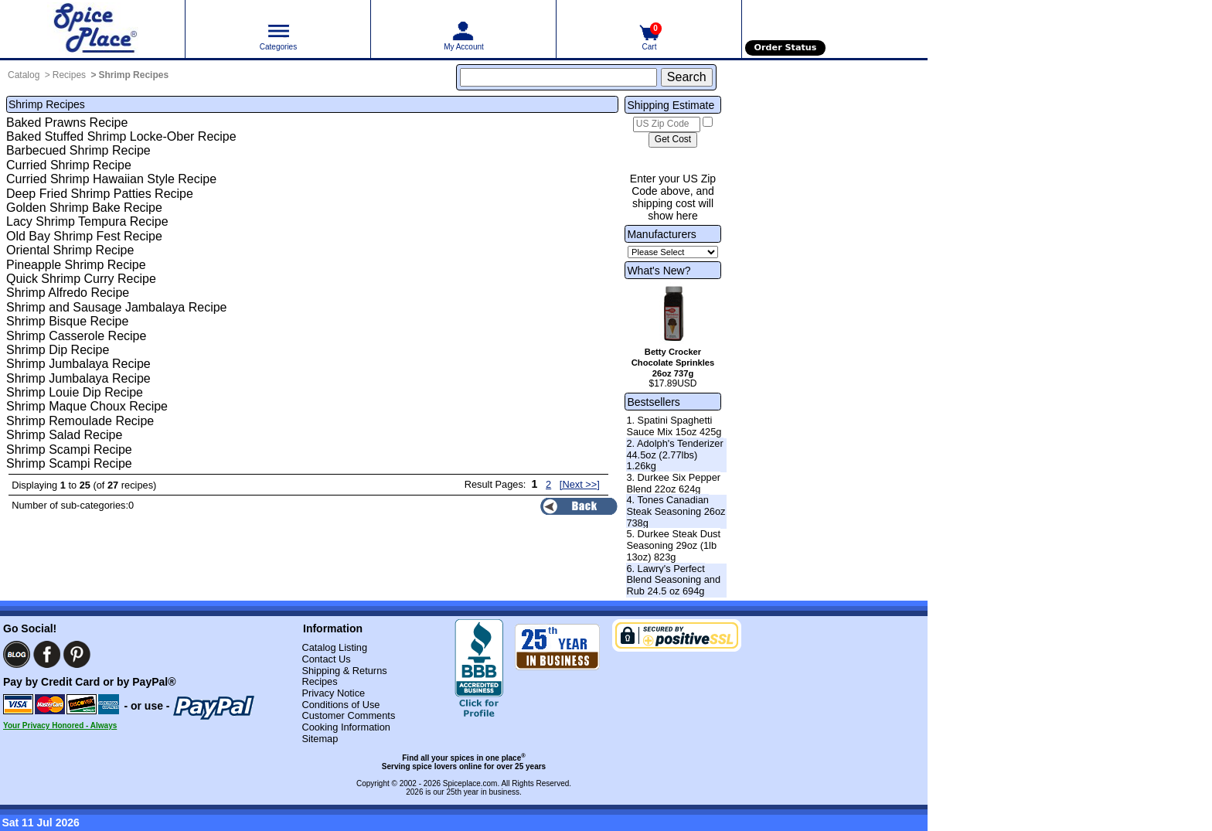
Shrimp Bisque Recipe (67, 321)
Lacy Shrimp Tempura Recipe (87, 221)
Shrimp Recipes (133, 75)
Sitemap (319, 738)
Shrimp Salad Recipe (64, 434)
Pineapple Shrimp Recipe (76, 264)
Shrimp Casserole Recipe (76, 335)
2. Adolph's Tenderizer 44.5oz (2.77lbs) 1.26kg (674, 455)
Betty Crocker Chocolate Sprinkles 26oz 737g (673, 362)
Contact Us (325, 659)
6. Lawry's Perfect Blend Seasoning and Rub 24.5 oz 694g (673, 580)
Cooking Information (345, 727)
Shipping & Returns (343, 670)
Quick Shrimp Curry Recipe (81, 278)
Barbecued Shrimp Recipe (78, 150)
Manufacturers (661, 234)
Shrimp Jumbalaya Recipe (78, 363)
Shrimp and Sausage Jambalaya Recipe (116, 307)
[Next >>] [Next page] (580, 484)
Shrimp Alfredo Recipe (67, 292)
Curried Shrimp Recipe (68, 165)
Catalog (23, 75)
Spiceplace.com (470, 783)
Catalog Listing (334, 647)
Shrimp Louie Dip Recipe (74, 392)
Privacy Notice (333, 693)
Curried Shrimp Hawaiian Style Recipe (111, 179)
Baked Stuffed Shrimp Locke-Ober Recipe (121, 136)
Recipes (69, 75)
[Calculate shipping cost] (673, 140)
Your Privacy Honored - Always (60, 725)
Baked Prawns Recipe (67, 122)
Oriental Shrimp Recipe (70, 250)
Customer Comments (348, 715)
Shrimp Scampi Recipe (69, 449)
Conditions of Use (340, 704)
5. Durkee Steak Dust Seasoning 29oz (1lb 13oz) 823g (673, 545)
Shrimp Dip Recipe (57, 349)
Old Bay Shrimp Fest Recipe (84, 236)
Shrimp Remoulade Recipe (80, 420)
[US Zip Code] (666, 124)
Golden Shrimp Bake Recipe (84, 207)
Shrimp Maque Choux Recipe (87, 406)
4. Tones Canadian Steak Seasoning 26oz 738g (675, 511)
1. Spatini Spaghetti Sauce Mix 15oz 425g (673, 426)
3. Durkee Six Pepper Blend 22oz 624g (673, 483)
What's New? (658, 270)
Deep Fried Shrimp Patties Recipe (99, 193)
